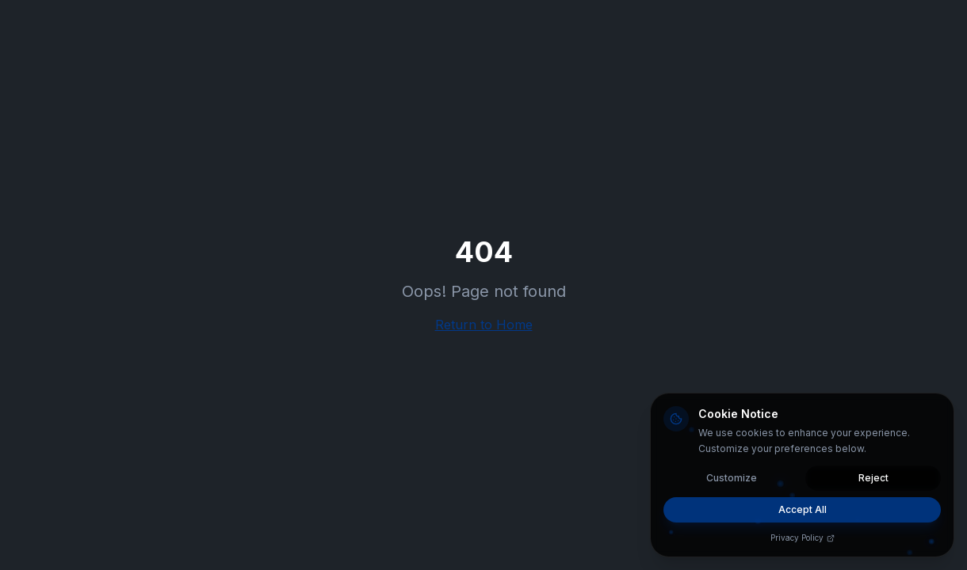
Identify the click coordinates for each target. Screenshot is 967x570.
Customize (731, 478)
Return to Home (484, 324)
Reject (873, 478)
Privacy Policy (802, 537)
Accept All (802, 509)
